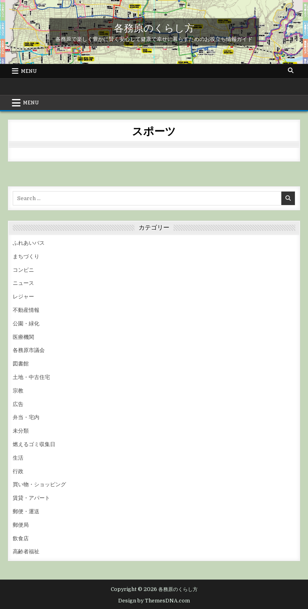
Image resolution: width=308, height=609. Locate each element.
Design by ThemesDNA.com (154, 601)
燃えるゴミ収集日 (34, 444)
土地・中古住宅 (31, 377)
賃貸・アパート (31, 498)
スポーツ (154, 131)
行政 (18, 471)
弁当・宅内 (26, 417)
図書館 (21, 364)
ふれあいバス (29, 243)
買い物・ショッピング (39, 484)
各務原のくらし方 (154, 27)
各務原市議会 (29, 350)
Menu (29, 71)
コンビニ (23, 270)
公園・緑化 (26, 323)
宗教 (18, 391)
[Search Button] (291, 71)
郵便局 (21, 525)
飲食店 (21, 538)
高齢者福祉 (26, 551)
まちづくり (26, 256)
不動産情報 (26, 310)
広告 (18, 404)
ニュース (23, 283)
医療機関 (23, 337)
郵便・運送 (26, 511)
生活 (18, 458)
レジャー (23, 296)
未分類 (21, 431)
